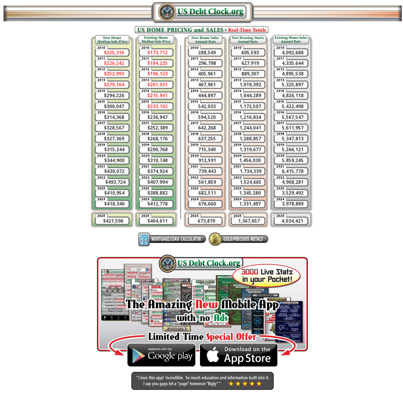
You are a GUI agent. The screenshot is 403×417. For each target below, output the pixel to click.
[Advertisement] (359, 65)
